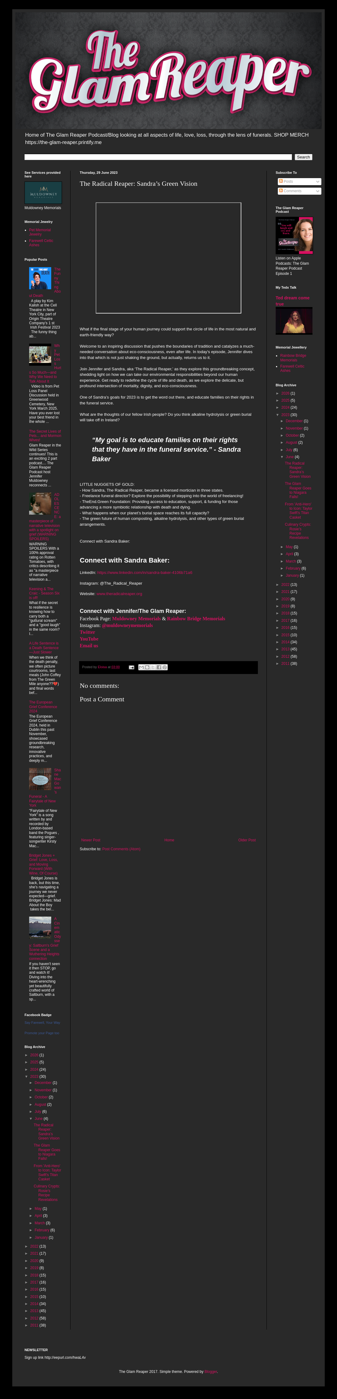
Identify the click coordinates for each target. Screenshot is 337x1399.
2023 (35, 1076)
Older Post (247, 840)
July (38, 1111)
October (42, 1097)
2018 (35, 1275)
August (41, 1104)
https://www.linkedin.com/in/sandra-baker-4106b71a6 (144, 572)
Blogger (211, 1372)
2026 (35, 1055)
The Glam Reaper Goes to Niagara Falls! (47, 1152)
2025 (35, 1062)
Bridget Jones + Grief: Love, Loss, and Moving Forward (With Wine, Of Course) (43, 864)
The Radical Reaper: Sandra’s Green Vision (46, 1131)
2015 (35, 1297)
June (39, 1118)
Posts (286, 181)
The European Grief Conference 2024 (43, 706)
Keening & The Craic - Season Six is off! (44, 593)
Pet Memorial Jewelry (40, 232)
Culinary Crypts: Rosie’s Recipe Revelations (47, 1193)
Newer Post (90, 840)
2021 (35, 1253)
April (39, 1216)
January (42, 1237)
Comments (290, 191)
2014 (35, 1304)
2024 (35, 1069)
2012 (35, 1318)
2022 (35, 1246)
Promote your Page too (42, 1033)
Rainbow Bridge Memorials (293, 357)
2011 (35, 1325)
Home (169, 840)
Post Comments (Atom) (121, 849)
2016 (35, 1289)
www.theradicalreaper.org (119, 593)
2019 (35, 1268)
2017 (35, 1282)
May (39, 1208)
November (44, 1090)
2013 (35, 1311)
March (40, 1223)
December (44, 1083)
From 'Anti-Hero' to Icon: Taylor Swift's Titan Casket (47, 1172)
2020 (35, 1261)
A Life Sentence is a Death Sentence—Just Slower (44, 647)
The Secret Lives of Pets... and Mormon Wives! (45, 435)
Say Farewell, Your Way (42, 1022)
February (42, 1230)
